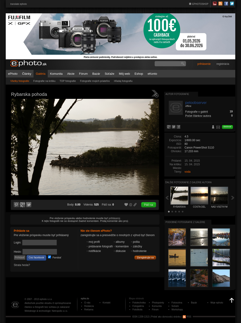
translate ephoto (18, 4)
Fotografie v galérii (196, 111)
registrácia (222, 64)
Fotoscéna (176, 302)
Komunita (56, 73)
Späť (167, 197)
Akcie (71, 73)
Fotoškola (137, 309)
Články (26, 73)
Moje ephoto (216, 302)
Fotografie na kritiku (44, 81)
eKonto (152, 73)
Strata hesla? (22, 265)
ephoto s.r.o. (46, 299)
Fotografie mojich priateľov (95, 81)
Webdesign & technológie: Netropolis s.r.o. (46, 311)
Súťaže (109, 73)
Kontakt (106, 302)
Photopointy (158, 302)
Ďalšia (233, 197)
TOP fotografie (68, 81)
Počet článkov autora (198, 115)
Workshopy (177, 309)
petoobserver (196, 103)
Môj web (124, 73)
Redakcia (89, 306)
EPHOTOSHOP (200, 4)
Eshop (139, 73)
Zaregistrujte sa (145, 258)
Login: (17, 242)
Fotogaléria (138, 306)
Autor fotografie (177, 94)
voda (188, 171)
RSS (187, 316)
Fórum (83, 73)
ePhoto (12, 73)
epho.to (85, 298)
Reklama (88, 309)
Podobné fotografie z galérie (185, 222)
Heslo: (18, 251)
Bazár (96, 73)
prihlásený (114, 218)
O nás (87, 302)
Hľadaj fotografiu (123, 81)
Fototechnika (139, 302)
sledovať (227, 127)
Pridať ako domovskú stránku (166, 316)
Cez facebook (36, 257)
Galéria (40, 73)
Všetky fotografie (19, 81)
